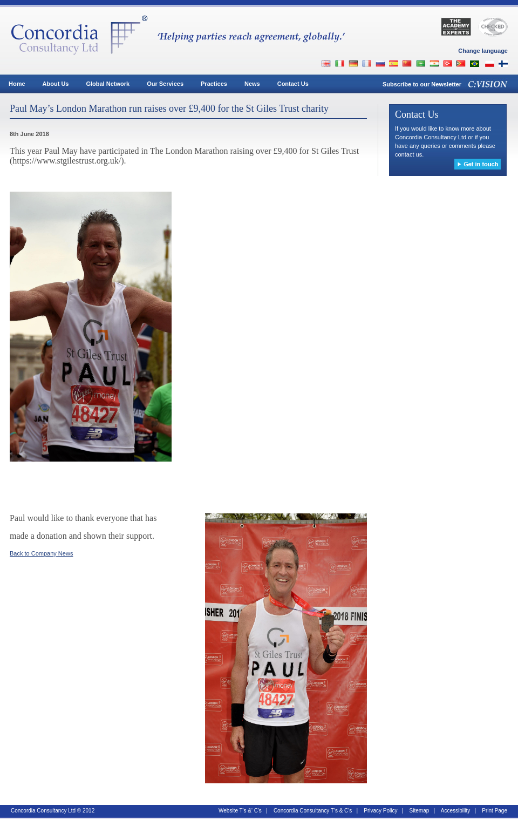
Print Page (494, 811)
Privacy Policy (380, 811)
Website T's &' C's (240, 811)
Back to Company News (41, 553)
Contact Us (293, 83)
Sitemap (420, 811)
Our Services (165, 83)
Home (17, 83)
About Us (56, 83)
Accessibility (455, 811)
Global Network (108, 83)
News (252, 83)
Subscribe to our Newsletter (422, 84)
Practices (214, 83)
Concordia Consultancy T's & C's (313, 811)
